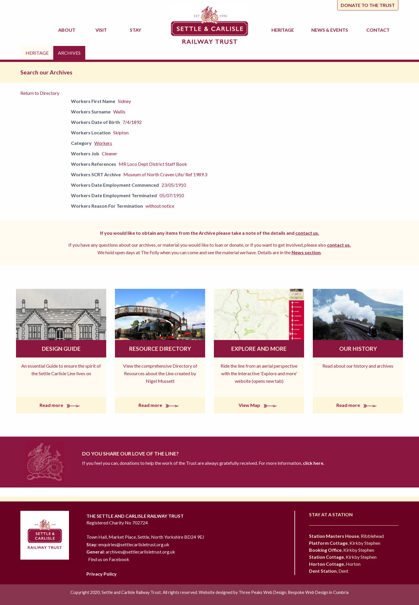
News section (306, 252)
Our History (358, 348)
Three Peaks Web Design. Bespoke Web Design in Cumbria (294, 592)
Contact (378, 30)
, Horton (335, 564)
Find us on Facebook (108, 559)
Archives (69, 53)
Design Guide (61, 348)
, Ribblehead (346, 536)
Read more (61, 405)
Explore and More (259, 348)
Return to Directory (39, 93)
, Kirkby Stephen (344, 543)
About (67, 30)
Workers (103, 143)
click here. (313, 463)
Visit (102, 30)
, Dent (328, 571)
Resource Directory (160, 348)
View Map (259, 405)
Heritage (283, 30)
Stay (136, 30)
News (330, 30)
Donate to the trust (368, 5)
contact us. (307, 233)
